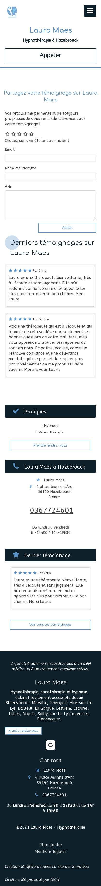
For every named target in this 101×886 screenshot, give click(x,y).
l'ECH (55, 879)
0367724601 (51, 510)
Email (10, 149)
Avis (8, 186)
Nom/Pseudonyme (20, 168)
